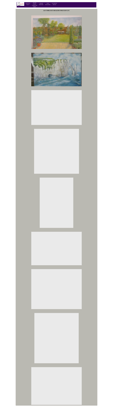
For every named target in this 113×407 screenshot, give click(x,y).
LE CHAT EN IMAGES (54, 4)
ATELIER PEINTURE (41, 4)
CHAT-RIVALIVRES (47, 4)
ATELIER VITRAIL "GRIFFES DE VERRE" (34, 4)
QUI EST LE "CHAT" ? (28, 4)
